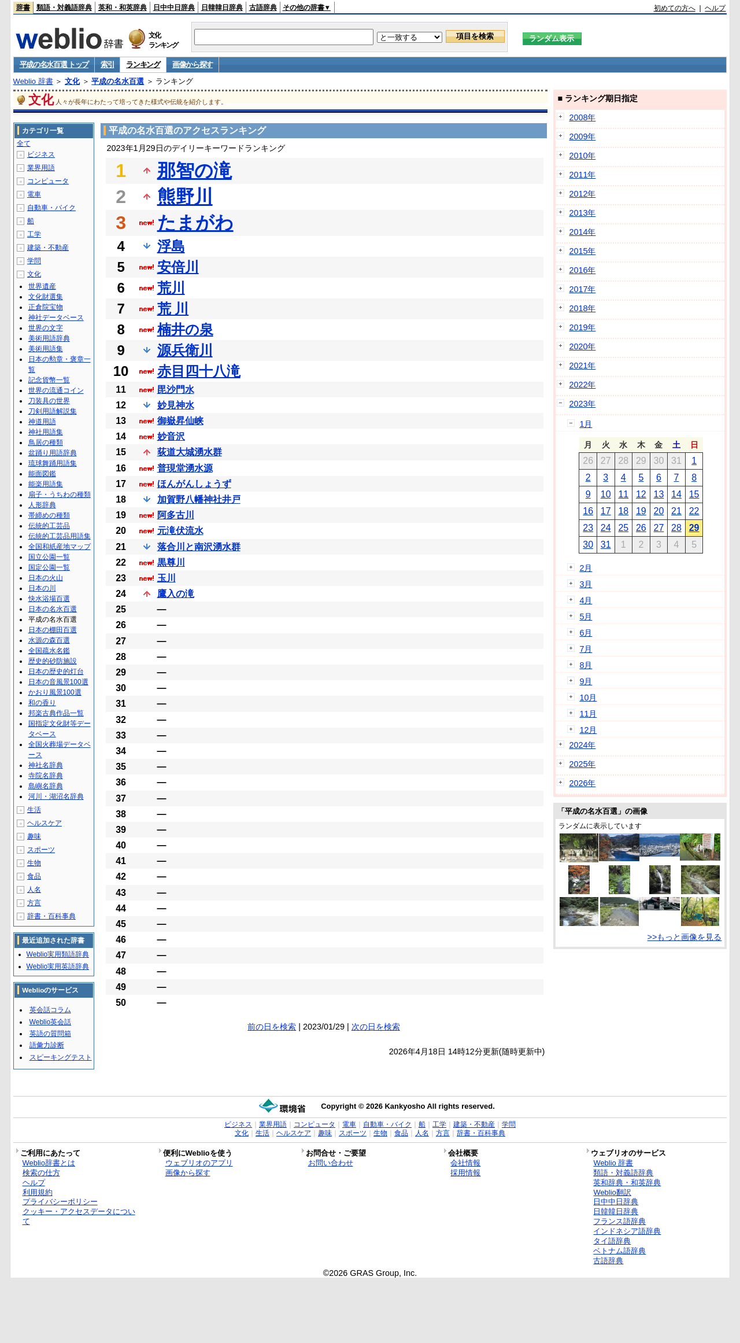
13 (659, 494)
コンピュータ (48, 181)
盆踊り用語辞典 (52, 453)
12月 (588, 730)
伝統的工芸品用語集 (59, 536)
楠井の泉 (185, 329)
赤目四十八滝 (198, 371)
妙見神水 (175, 405)
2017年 (582, 289)
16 (588, 511)
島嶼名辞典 (45, 786)
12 (641, 494)
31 (606, 544)
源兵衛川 (185, 350)
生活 (34, 810)
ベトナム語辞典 (619, 1250)
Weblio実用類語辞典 (58, 954)
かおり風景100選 (55, 692)
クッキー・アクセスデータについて (79, 1216)
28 (676, 528)
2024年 (582, 745)
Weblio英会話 (50, 1022)
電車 (34, 194)
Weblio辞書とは (49, 1162)
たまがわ (195, 222)
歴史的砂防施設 (52, 661)
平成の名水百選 (117, 81)
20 (659, 511)
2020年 (582, 346)
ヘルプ (715, 8)
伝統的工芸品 (49, 526)
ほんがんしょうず (194, 484)
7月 (585, 649)
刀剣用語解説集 (52, 411)
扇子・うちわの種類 (59, 494)
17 (606, 511)
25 (623, 528)
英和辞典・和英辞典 (627, 1182)
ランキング (143, 64)
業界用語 (41, 168)
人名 (34, 890)
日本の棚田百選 (52, 630)
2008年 (582, 117)
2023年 (582, 403)
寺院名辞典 (45, 776)
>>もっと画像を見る (685, 937)
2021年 (582, 365)
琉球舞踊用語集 (52, 463)
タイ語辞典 (612, 1241)
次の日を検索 (376, 1026)
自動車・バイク (51, 208)
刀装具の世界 (49, 401)
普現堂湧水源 (185, 468)
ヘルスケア (44, 823)
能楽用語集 (45, 484)
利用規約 (38, 1192)
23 (588, 528)
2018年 (582, 308)
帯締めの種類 (49, 515)
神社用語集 (45, 432)
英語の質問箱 (50, 1034)
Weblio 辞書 (33, 81)
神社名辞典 (45, 765)
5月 (585, 616)
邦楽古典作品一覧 (56, 713)
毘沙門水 (175, 389)
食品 (34, 876)
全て (24, 143)
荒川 (171, 288)
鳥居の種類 (45, 442)
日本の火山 (45, 578)
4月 (585, 600)
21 (676, 511)
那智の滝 (194, 170)
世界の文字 (45, 328)
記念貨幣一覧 (49, 380)
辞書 (23, 7)
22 (694, 511)
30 (588, 544)
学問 (34, 261)
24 (606, 528)
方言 (34, 903)
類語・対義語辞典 (64, 7)
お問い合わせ (330, 1162)
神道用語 (42, 422)
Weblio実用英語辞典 (58, 966)
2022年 (582, 384)
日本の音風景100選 (58, 682)
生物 (34, 863)
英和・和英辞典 (122, 7)
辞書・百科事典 (51, 916)
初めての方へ (674, 8)
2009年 (582, 136)
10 (606, 494)
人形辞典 (42, 505)
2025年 (582, 764)
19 (641, 511)
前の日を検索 (271, 1026)
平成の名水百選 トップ (54, 64)
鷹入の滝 (175, 594)
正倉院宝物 (45, 307)
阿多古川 (175, 515)
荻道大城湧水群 (189, 452)
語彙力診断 (46, 1045)
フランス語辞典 (619, 1221)
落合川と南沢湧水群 (198, 547)
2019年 (582, 327)
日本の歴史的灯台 (56, 671)
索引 (107, 64)
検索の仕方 (41, 1172)
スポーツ (41, 850)
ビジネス (41, 154)
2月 (585, 568)
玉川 (166, 578)
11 (623, 494)
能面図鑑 (42, 474)
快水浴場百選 (49, 599)
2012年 (582, 193)
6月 (585, 632)
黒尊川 (171, 562)
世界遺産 (42, 286)
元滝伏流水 (180, 531)
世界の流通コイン (56, 390)
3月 (585, 584)
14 (676, 494)
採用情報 (465, 1172)
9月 (585, 681)
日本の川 (42, 588)
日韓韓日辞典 (222, 7)
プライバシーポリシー (60, 1201)
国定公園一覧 (49, 567)
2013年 (582, 212)
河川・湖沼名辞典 (56, 796)
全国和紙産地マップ (59, 547)
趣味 (34, 836)
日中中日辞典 (174, 7)
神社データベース (56, 317)
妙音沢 (171, 436)
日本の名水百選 (52, 609)
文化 (72, 81)
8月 (585, 665)
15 (694, 494)
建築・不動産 (48, 247)
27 (659, 528)
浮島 (171, 246)
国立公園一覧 (49, 557)
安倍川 (178, 267)
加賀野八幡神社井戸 (198, 499)
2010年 (582, 155)
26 (641, 528)
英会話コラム (50, 1010)
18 (623, 511)
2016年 (582, 270)
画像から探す (192, 64)
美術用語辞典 (49, 338)
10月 (588, 697)
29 (694, 528)
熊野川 (185, 196)
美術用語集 (45, 349)
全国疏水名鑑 (49, 651)
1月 (585, 424)
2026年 (582, 783)
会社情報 (465, 1162)
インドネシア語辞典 (627, 1231)
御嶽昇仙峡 (180, 421)
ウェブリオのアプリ (199, 1162)
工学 (34, 234)
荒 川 (173, 308)
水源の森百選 (49, 640)
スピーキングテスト (60, 1057)
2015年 (582, 251)
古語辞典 (263, 7)
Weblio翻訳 (612, 1192)
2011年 (582, 174)
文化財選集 (45, 297)
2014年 (582, 232)
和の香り (42, 703)
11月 (588, 713)
